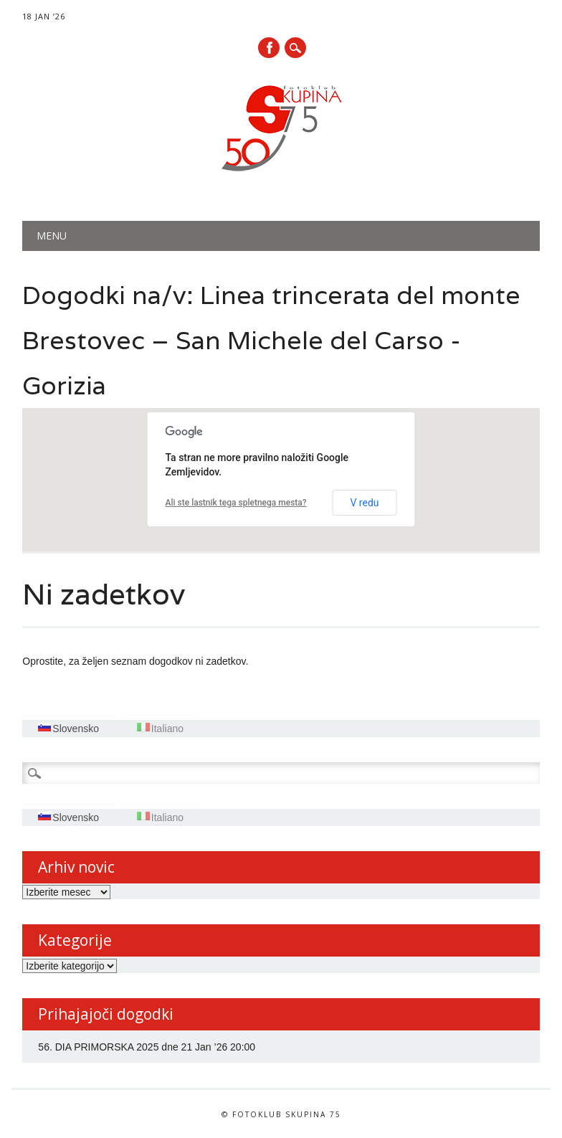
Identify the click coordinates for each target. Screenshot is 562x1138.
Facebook (269, 47)
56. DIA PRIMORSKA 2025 (98, 1047)
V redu (364, 502)
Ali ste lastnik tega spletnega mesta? (236, 503)
